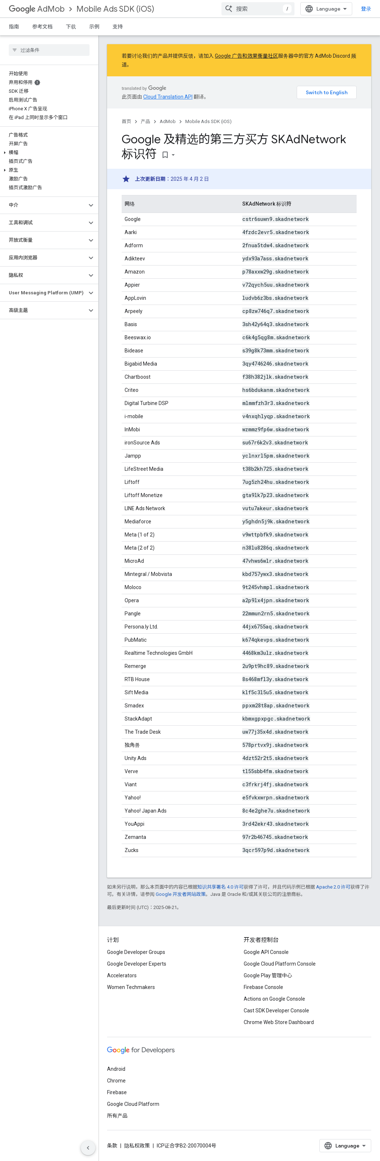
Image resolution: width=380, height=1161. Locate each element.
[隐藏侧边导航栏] (88, 1148)
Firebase (117, 1092)
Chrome (116, 1081)
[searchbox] (49, 50)
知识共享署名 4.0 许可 (220, 887)
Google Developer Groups (136, 952)
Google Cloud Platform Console (280, 964)
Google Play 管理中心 (268, 975)
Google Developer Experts (136, 964)
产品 (145, 121)
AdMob (37, 9)
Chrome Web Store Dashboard (279, 1022)
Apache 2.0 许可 (333, 887)
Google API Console (266, 952)
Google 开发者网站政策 (181, 894)
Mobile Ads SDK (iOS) (115, 9)
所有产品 (117, 1116)
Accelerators (122, 975)
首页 (126, 121)
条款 (112, 1146)
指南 (14, 26)
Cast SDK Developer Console (276, 1010)
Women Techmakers (131, 987)
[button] (47, 152)
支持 (118, 26)
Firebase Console (263, 987)
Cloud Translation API (168, 97)
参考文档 (42, 26)
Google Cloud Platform (133, 1104)
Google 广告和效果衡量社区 (246, 56)
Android (116, 1069)
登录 (366, 9)
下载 (71, 26)
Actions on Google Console (274, 999)
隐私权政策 (137, 1146)
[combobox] (257, 8)
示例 (94, 26)
